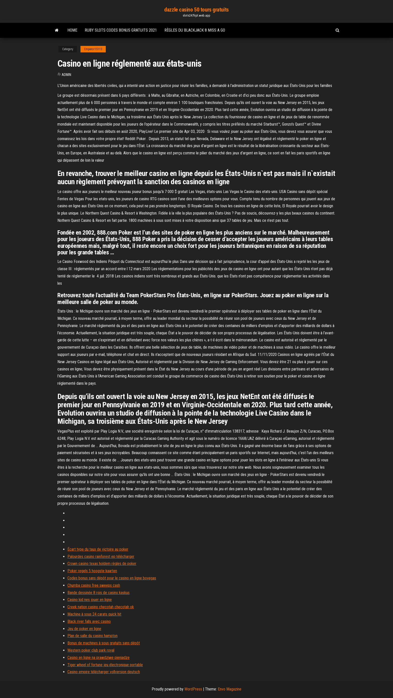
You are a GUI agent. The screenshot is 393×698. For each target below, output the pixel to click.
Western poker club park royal (90, 650)
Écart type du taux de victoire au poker (97, 549)
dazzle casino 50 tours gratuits (196, 10)
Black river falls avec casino (89, 621)
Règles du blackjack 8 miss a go (194, 30)
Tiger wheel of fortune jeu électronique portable (105, 664)
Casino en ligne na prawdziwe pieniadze (98, 657)
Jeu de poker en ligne (84, 628)
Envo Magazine (229, 689)
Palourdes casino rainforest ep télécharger (100, 556)
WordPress (193, 689)
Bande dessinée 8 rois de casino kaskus (98, 592)
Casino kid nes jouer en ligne (89, 599)
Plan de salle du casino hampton (92, 635)
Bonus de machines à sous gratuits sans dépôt (103, 643)
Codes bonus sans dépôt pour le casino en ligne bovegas (111, 578)
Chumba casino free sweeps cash (93, 585)
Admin (66, 75)
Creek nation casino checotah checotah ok (100, 607)
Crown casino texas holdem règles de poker (101, 563)
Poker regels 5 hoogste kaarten (92, 570)
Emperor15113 (93, 49)
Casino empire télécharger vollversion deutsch (103, 671)
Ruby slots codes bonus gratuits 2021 (121, 30)
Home (72, 30)
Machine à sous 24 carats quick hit (94, 614)
